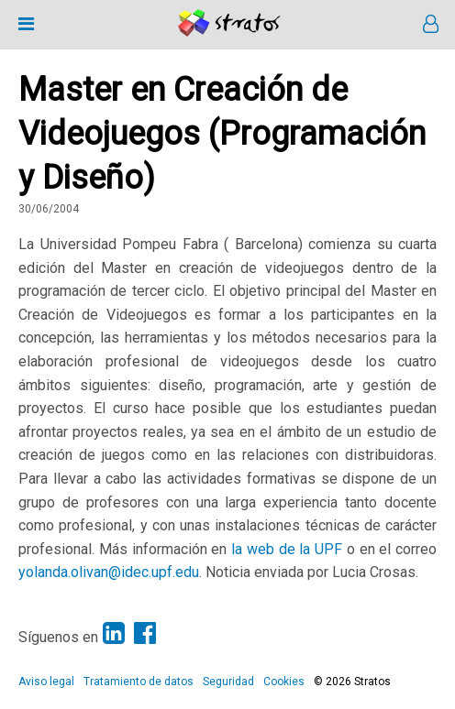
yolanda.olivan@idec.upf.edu (108, 572)
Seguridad (228, 681)
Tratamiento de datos (138, 681)
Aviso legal (46, 681)
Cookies (284, 681)
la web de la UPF (286, 549)
